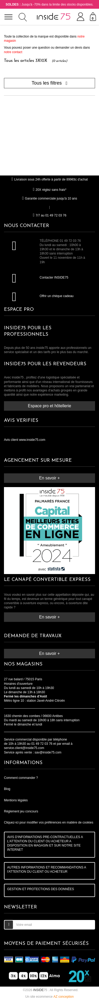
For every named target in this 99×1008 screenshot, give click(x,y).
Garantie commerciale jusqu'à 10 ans (49, 198)
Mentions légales (16, 800)
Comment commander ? (21, 778)
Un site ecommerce (49, 996)
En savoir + (49, 478)
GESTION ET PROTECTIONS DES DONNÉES (40, 889)
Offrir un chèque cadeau (57, 296)
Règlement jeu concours (21, 811)
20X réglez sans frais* (50, 190)
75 (40, 990)
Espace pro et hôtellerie (49, 406)
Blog (7, 789)
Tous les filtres (50, 83)
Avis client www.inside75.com (24, 440)
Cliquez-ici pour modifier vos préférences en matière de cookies (48, 822)
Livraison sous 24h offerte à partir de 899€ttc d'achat (49, 179)
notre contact (13, 52)
